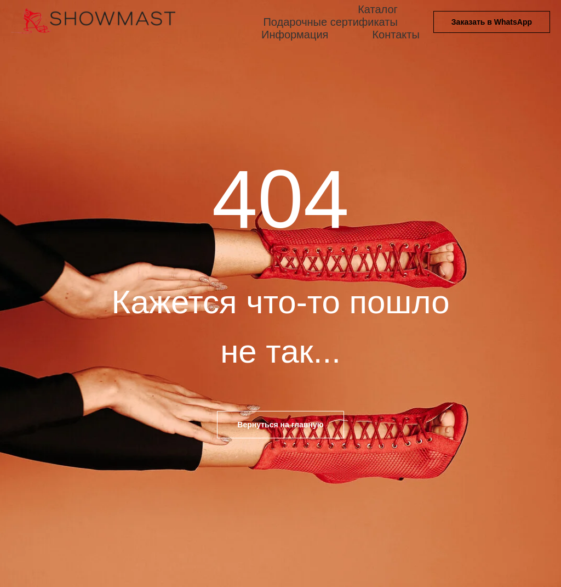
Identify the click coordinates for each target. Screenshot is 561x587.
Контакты (395, 35)
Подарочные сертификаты (330, 22)
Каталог (378, 9)
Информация (294, 35)
